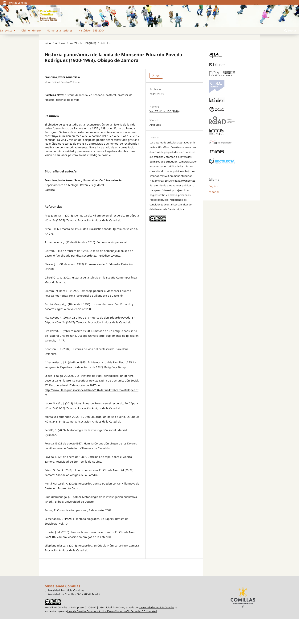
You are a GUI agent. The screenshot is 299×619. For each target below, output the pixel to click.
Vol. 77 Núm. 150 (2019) (83, 43)
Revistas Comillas (17, 2)
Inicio (48, 43)
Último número (31, 30)
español (214, 192)
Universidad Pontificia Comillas (156, 607)
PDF (157, 75)
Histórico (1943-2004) (92, 30)
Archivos (60, 43)
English (213, 186)
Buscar (290, 30)
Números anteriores (59, 30)
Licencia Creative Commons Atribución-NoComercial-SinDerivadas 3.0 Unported (112, 611)
